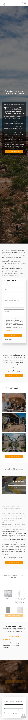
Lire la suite (17, 487)
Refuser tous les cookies (14, 709)
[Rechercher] (21, 3)
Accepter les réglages (13, 705)
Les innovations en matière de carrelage (17, 482)
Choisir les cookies (13, 713)
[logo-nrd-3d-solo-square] (11, 3)
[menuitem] (21, 3)
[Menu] (25, 3)
